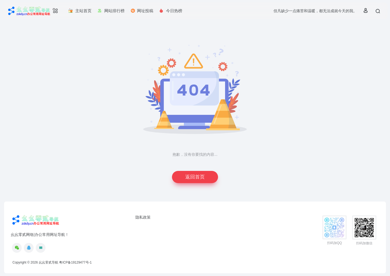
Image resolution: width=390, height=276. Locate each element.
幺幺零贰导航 (48, 262)
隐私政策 (143, 217)
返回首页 (195, 177)
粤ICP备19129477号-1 (75, 262)
